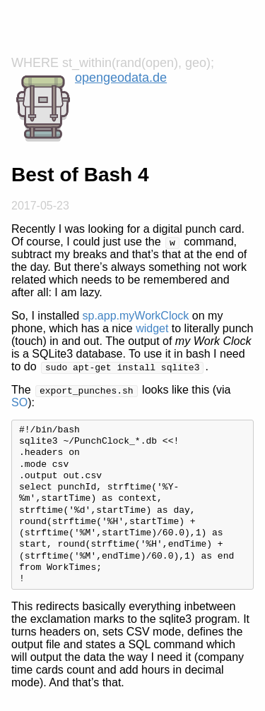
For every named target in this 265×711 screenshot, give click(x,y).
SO (19, 402)
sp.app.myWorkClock (136, 316)
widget (152, 328)
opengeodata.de (121, 78)
